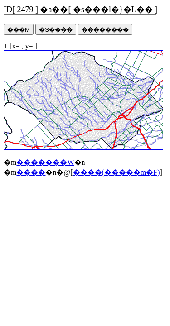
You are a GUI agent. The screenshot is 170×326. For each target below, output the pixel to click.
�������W (45, 162)
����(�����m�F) (116, 172)
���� (30, 172)
